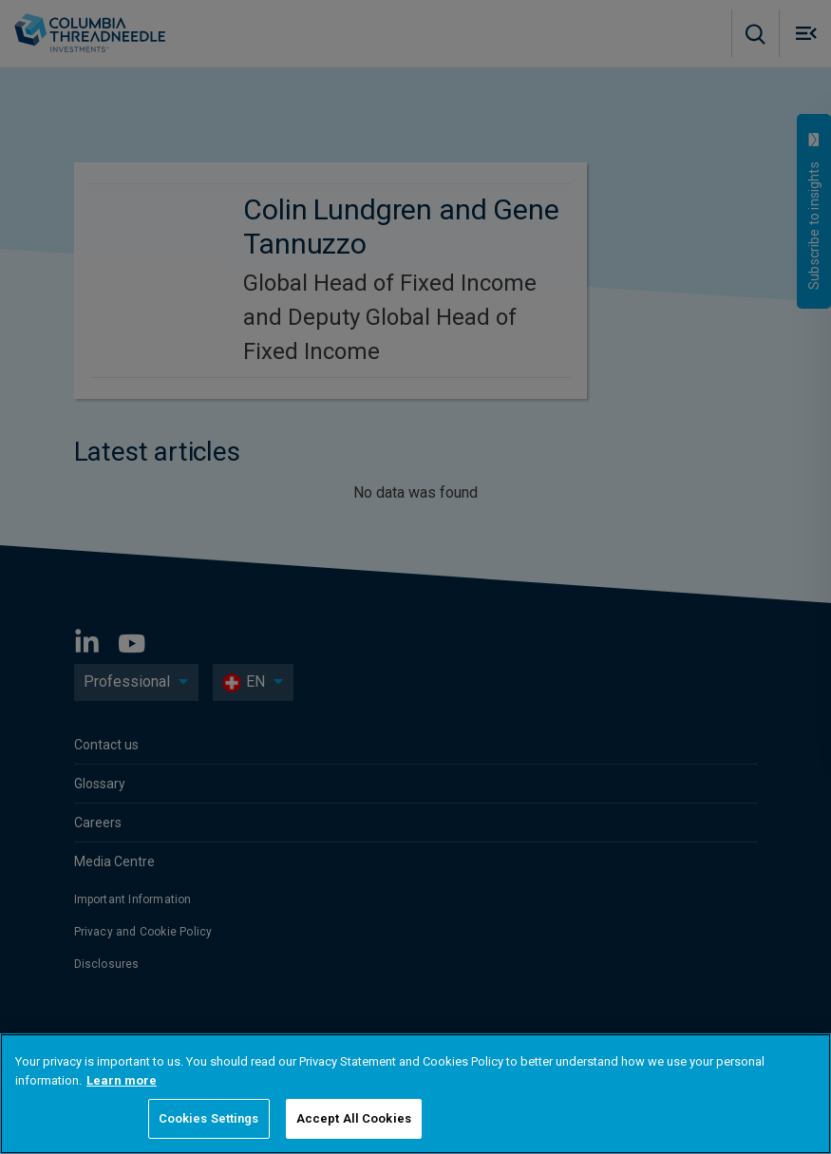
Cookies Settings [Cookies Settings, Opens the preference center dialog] (209, 1118)
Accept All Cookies (353, 1118)
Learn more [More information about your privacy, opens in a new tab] (121, 1080)
